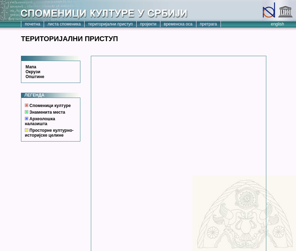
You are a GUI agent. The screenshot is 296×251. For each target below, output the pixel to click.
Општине (35, 76)
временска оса (178, 24)
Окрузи (33, 71)
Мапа (31, 66)
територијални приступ (110, 24)
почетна (32, 24)
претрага (208, 24)
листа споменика (64, 24)
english (277, 24)
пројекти (148, 24)
